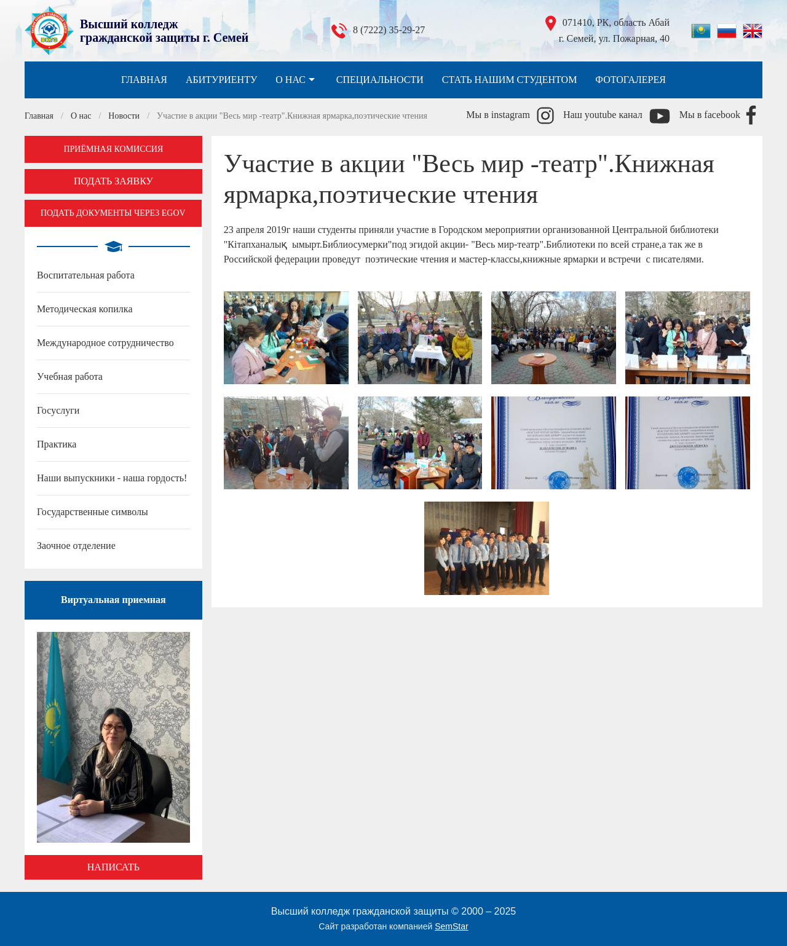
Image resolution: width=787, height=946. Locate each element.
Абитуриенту (221, 79)
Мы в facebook (709, 114)
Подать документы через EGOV (113, 213)
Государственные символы (92, 512)
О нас (296, 80)
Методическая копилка (84, 309)
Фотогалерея (630, 79)
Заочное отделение (76, 545)
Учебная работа (70, 376)
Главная (144, 79)
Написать (113, 867)
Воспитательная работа (86, 275)
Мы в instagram (498, 114)
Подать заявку (113, 181)
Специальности (380, 79)
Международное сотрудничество (105, 342)
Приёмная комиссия (113, 149)
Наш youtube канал (603, 114)
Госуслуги (58, 410)
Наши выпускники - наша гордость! (112, 478)
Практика (56, 444)
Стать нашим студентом (509, 79)
